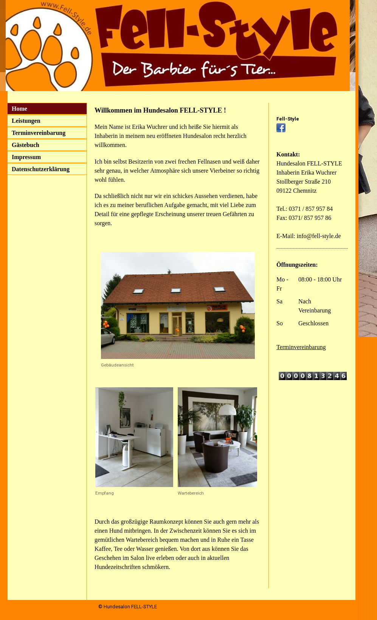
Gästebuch (25, 145)
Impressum (26, 157)
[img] (177, 45)
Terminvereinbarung (38, 133)
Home (19, 108)
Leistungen (26, 121)
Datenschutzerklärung (41, 169)
